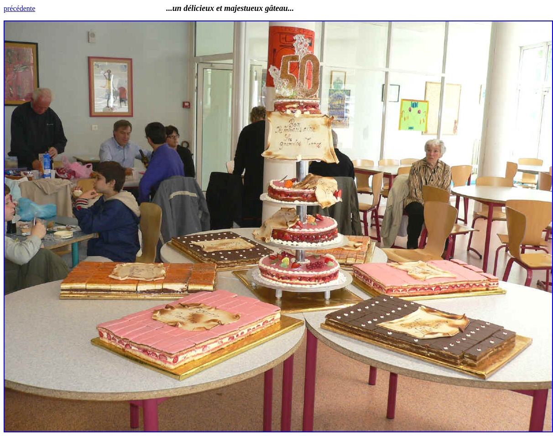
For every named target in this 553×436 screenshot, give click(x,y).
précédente (19, 8)
